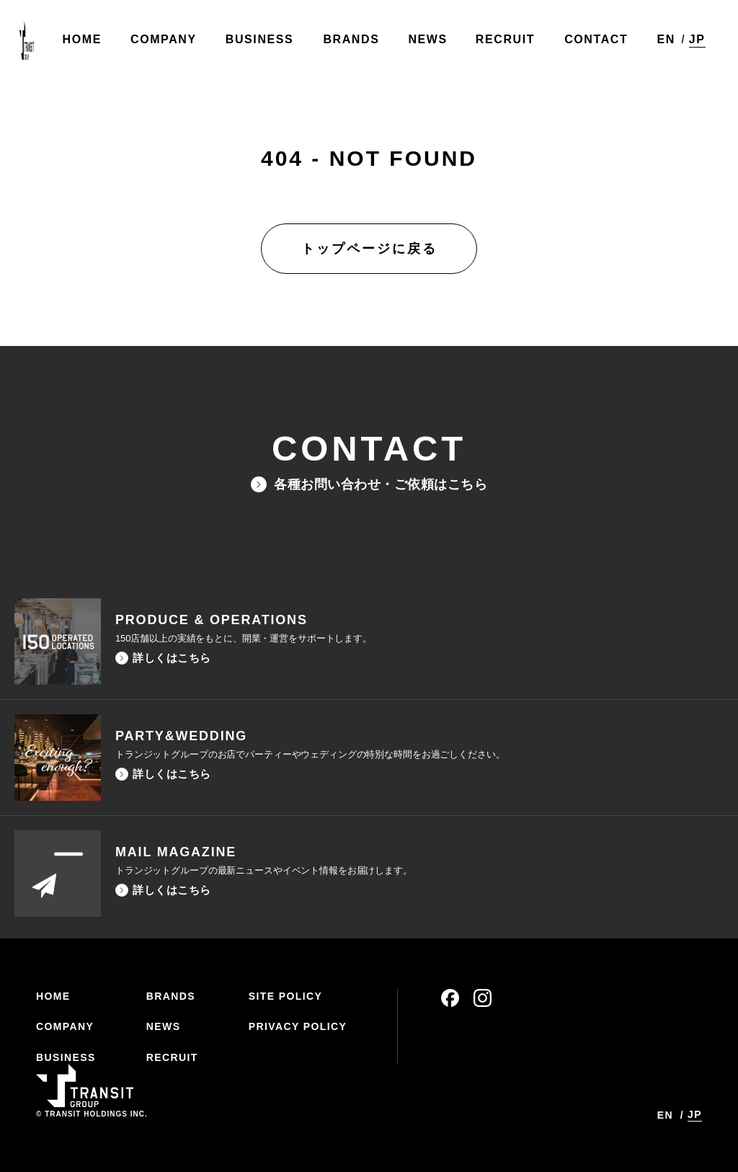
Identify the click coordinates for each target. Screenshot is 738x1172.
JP (693, 42)
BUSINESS (66, 1057)
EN (662, 43)
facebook (450, 998)
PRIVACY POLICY (298, 1026)
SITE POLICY (286, 996)
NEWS (163, 1026)
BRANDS (170, 996)
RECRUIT (172, 1057)
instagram (483, 998)
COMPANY (65, 1026)
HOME (53, 996)
